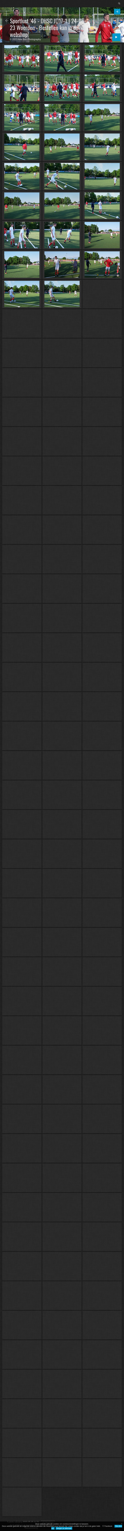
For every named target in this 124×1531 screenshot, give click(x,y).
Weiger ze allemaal (63, 1528)
